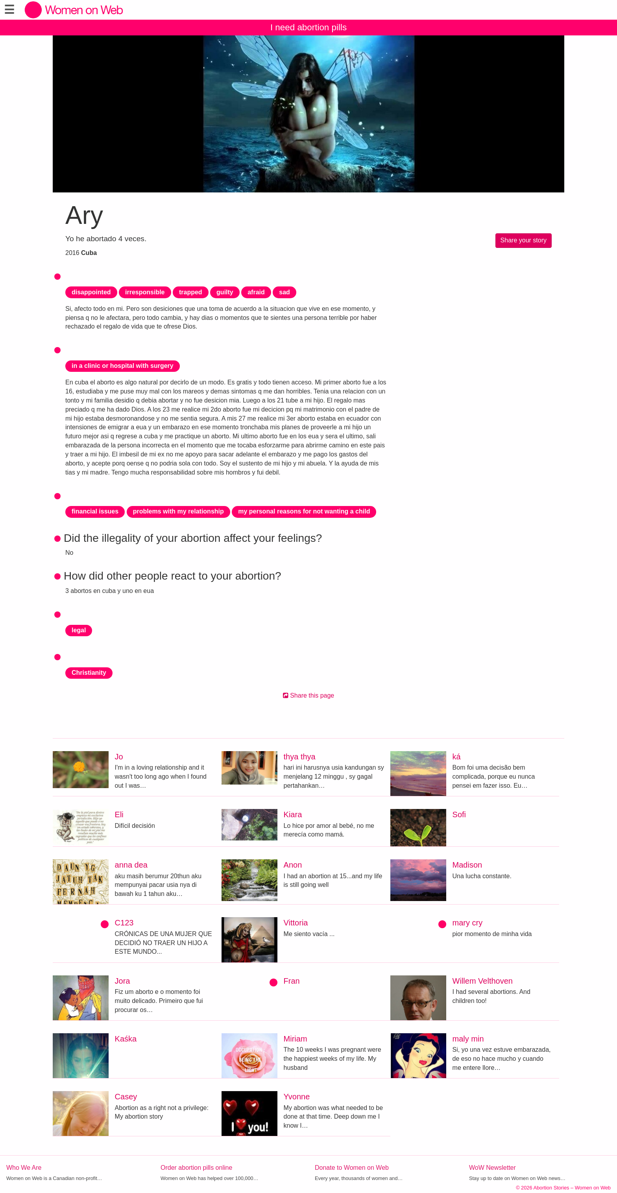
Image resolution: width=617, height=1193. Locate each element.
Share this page (308, 695)
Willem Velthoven (483, 981)
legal (79, 630)
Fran (292, 981)
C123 (124, 922)
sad (284, 292)
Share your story (524, 240)
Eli (119, 814)
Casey (126, 1096)
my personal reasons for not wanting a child (304, 511)
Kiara (293, 814)
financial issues (95, 511)
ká (457, 756)
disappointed (91, 292)
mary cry (468, 922)
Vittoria (296, 922)
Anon (293, 865)
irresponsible (144, 292)
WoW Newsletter (492, 1167)
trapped (190, 292)
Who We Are (24, 1167)
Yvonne (297, 1096)
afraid (256, 292)
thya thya (300, 756)
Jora (122, 981)
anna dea (131, 865)
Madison (467, 865)
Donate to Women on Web (352, 1167)
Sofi (459, 814)
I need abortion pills (308, 27)
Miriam (295, 1038)
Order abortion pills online (196, 1167)
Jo (119, 756)
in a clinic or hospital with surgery (123, 365)
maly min (468, 1038)
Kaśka (126, 1038)
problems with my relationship (178, 511)
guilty (224, 292)
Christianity (89, 672)
